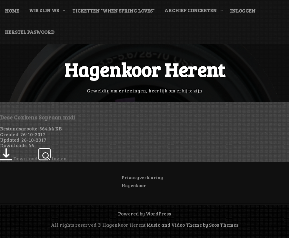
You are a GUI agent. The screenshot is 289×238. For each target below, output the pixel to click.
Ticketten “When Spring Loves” (113, 10)
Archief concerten (190, 10)
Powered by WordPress (144, 213)
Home (12, 10)
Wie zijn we (44, 10)
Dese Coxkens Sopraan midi (37, 117)
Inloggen (242, 10)
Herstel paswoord (30, 32)
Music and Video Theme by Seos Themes (192, 225)
